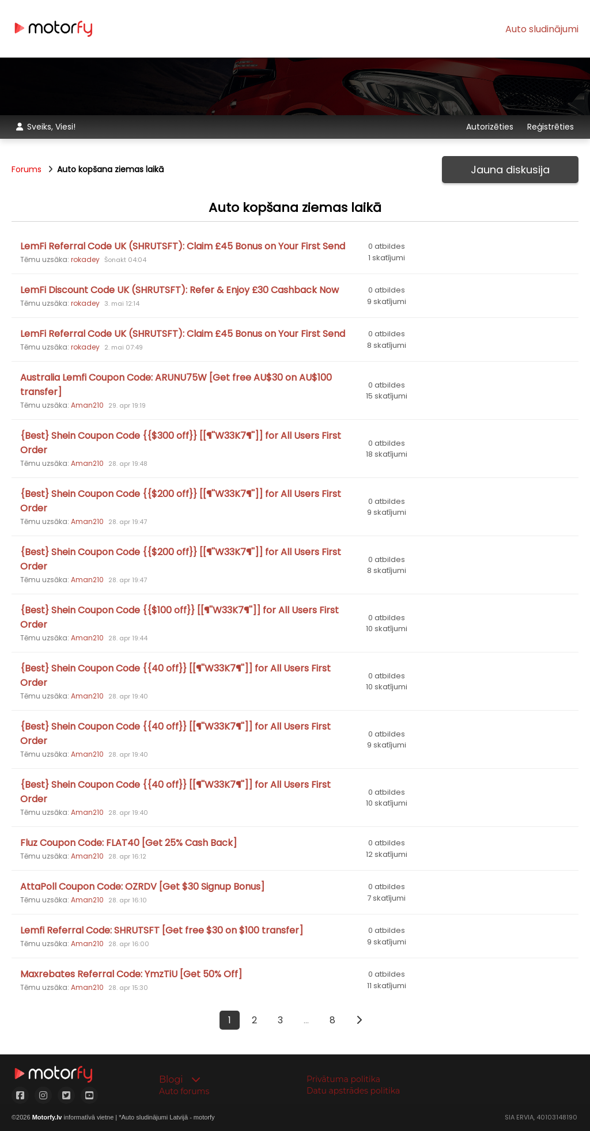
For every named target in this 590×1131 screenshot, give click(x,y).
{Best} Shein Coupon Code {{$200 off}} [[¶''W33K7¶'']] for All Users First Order (180, 501)
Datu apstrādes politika (353, 1091)
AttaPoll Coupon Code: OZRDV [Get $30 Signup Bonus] (142, 886)
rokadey (85, 259)
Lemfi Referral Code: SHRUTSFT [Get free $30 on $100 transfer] (161, 930)
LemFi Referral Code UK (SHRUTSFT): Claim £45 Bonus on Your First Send (182, 246)
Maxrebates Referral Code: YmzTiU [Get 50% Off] (131, 974)
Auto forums (184, 1091)
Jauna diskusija (510, 169)
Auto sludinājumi (541, 29)
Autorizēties (491, 126)
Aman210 (87, 405)
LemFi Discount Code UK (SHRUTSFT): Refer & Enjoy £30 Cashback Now (179, 290)
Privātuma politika (343, 1079)
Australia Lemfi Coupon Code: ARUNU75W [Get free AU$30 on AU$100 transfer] (176, 384)
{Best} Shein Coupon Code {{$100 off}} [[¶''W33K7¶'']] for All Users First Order (179, 617)
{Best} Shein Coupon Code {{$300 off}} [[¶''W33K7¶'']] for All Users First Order (180, 443)
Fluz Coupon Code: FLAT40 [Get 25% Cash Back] (128, 842)
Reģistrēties (550, 126)
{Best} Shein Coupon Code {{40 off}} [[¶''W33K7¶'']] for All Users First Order (175, 675)
